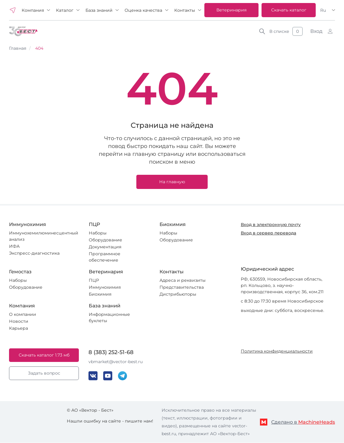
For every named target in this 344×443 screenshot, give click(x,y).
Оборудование (105, 240)
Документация (105, 247)
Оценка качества (143, 10)
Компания (33, 10)
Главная (17, 48)
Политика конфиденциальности (277, 351)
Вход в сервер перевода (268, 233)
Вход (316, 31)
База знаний (99, 10)
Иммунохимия (105, 287)
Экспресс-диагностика (34, 253)
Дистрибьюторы (178, 294)
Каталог (64, 10)
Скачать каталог (288, 10)
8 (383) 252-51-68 (111, 352)
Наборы (98, 233)
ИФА (14, 246)
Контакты (184, 10)
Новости (18, 321)
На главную (172, 181)
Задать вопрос (44, 373)
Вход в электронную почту (271, 224)
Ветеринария (231, 10)
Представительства (182, 287)
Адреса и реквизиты (183, 280)
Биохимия (100, 294)
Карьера (18, 328)
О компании (22, 314)
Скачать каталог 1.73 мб (44, 355)
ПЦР (94, 280)
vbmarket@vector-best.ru (115, 361)
